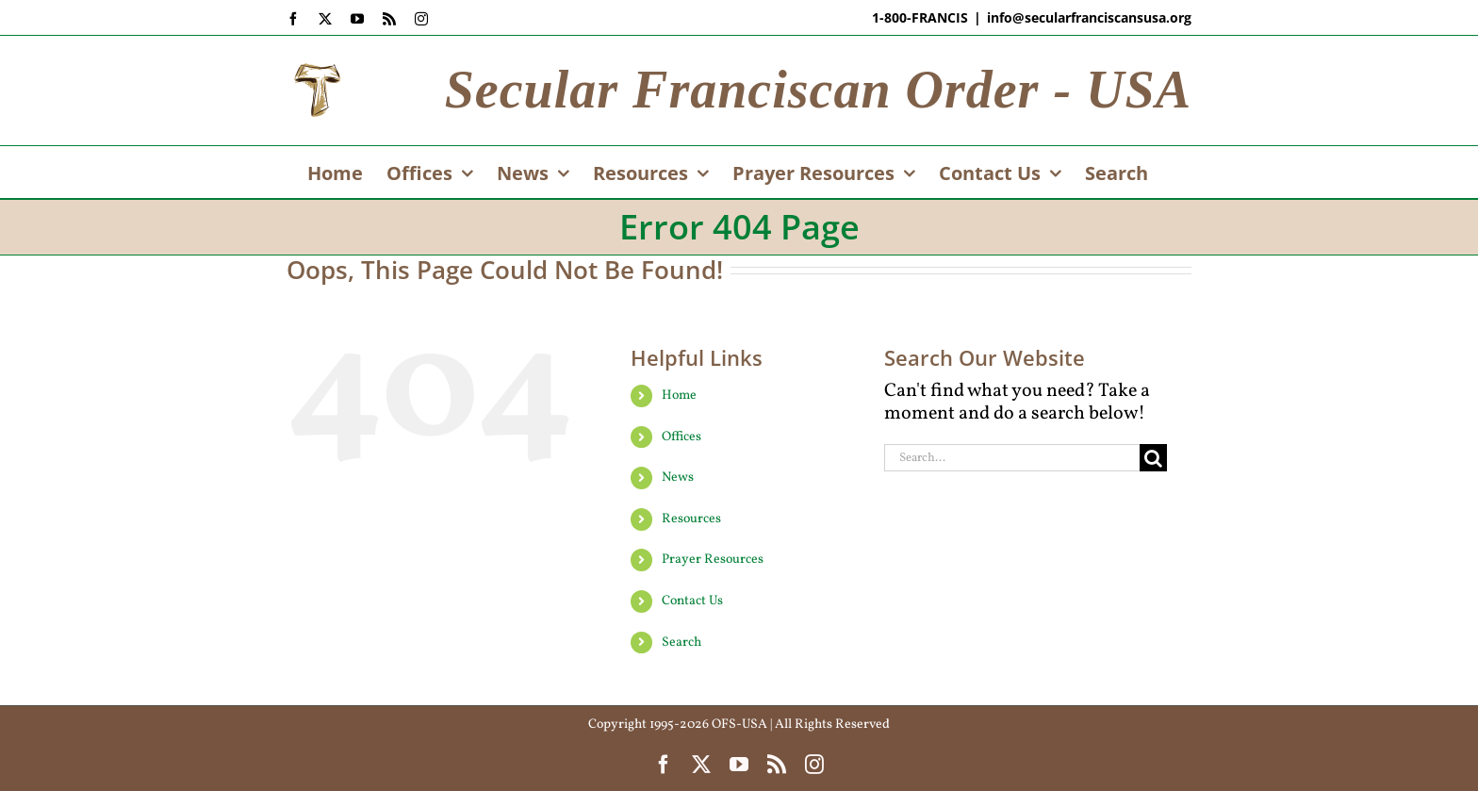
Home (679, 395)
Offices (681, 437)
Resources (691, 519)
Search (681, 642)
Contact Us (692, 601)
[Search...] (1012, 457)
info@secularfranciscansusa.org (1089, 17)
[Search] (1153, 457)
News (678, 477)
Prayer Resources (713, 560)
